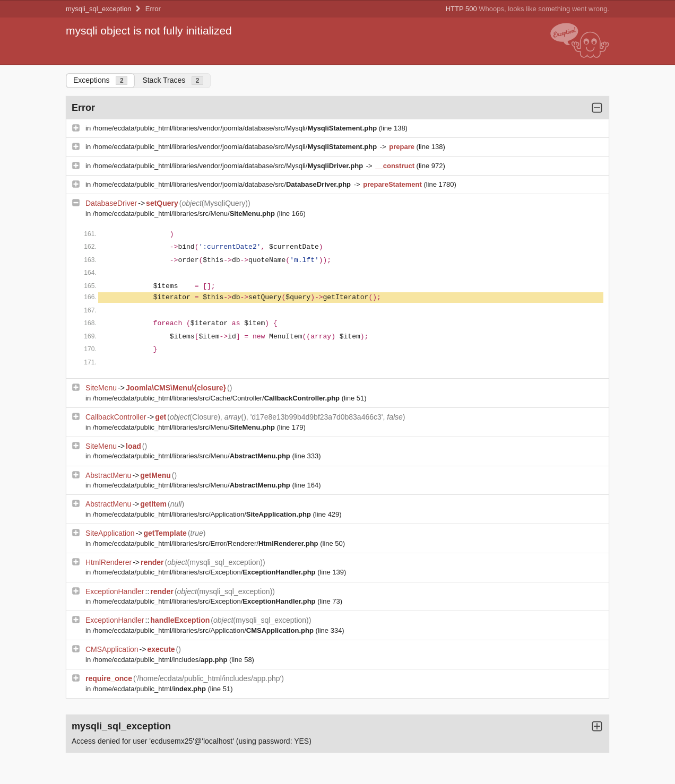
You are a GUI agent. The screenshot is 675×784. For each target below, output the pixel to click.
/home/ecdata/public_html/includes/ (161, 660)
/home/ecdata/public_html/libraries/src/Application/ (203, 514)
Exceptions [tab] (100, 80)
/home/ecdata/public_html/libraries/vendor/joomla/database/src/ (223, 184)
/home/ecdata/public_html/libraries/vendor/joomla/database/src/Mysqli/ (236, 128)
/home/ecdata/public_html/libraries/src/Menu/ (185, 213)
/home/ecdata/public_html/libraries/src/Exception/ (205, 572)
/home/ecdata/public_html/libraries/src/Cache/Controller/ (217, 398)
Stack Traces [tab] (172, 80)
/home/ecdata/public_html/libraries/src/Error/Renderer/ (206, 543)
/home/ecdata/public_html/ (150, 689)
